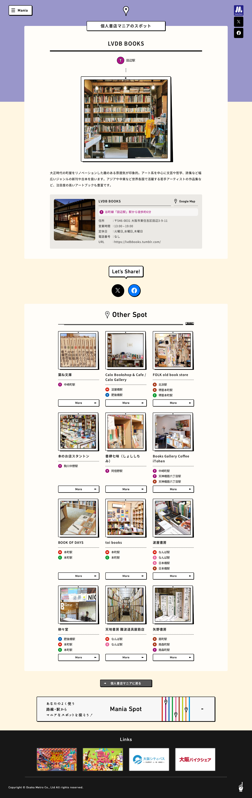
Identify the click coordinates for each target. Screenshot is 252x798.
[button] (27, 759)
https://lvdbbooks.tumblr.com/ (137, 241)
